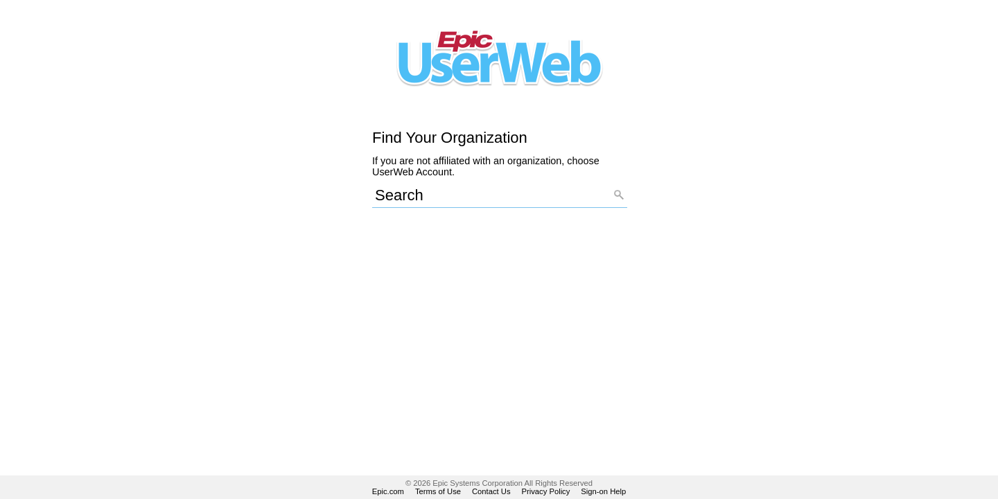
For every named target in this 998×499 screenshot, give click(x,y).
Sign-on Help (603, 491)
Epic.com (388, 491)
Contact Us (491, 491)
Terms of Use (438, 491)
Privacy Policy (546, 491)
